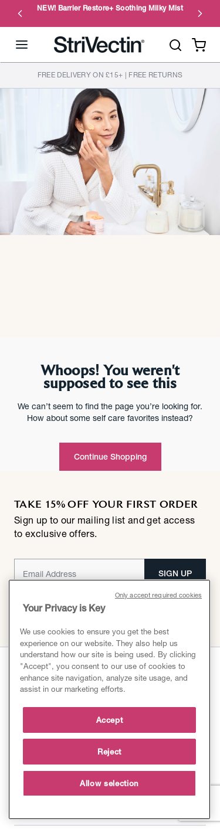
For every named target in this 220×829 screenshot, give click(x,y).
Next (200, 13)
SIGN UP (175, 573)
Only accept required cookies (158, 595)
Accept (109, 720)
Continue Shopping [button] (110, 456)
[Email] (79, 573)
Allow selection (109, 783)
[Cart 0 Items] (199, 43)
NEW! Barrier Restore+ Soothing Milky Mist (110, 8)
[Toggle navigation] (21, 44)
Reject (109, 751)
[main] (109, 699)
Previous (20, 13)
